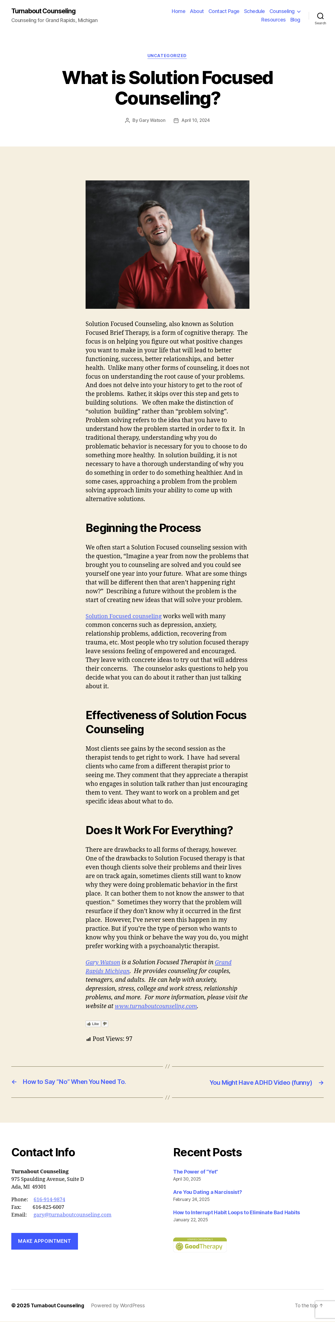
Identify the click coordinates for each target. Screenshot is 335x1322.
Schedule (254, 11)
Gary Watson (151, 121)
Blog (295, 20)
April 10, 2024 (196, 121)
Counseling (282, 11)
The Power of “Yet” (195, 1172)
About (197, 11)
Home (178, 11)
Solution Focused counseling (125, 617)
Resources (273, 20)
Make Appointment (44, 1242)
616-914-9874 (49, 1200)
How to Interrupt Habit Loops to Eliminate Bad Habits (236, 1213)
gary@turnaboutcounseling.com (73, 1215)
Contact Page (224, 11)
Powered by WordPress (119, 1306)
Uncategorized (167, 56)
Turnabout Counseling (45, 11)
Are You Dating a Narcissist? (207, 1193)
